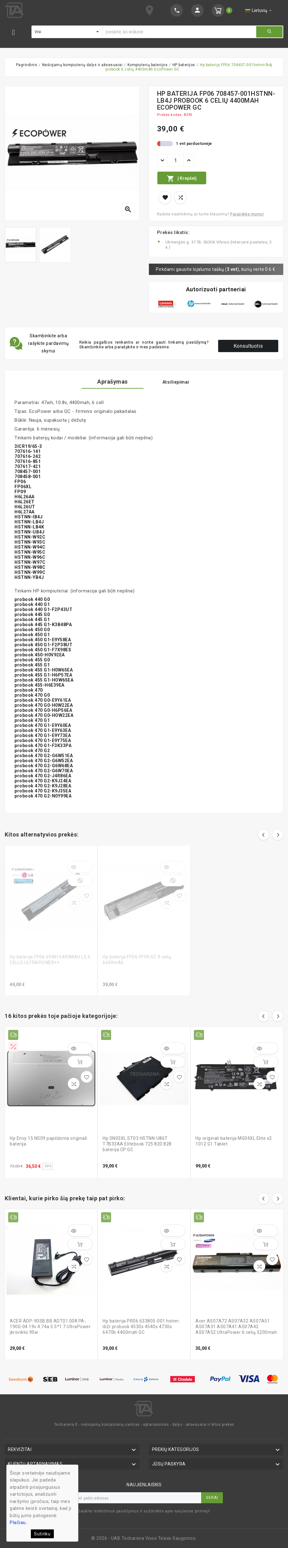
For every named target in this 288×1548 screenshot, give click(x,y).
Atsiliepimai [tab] (175, 382)
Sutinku (42, 1533)
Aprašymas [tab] (112, 381)
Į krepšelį (182, 178)
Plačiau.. (19, 1522)
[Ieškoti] (179, 32)
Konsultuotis (248, 346)
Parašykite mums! (247, 214)
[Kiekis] (176, 160)
